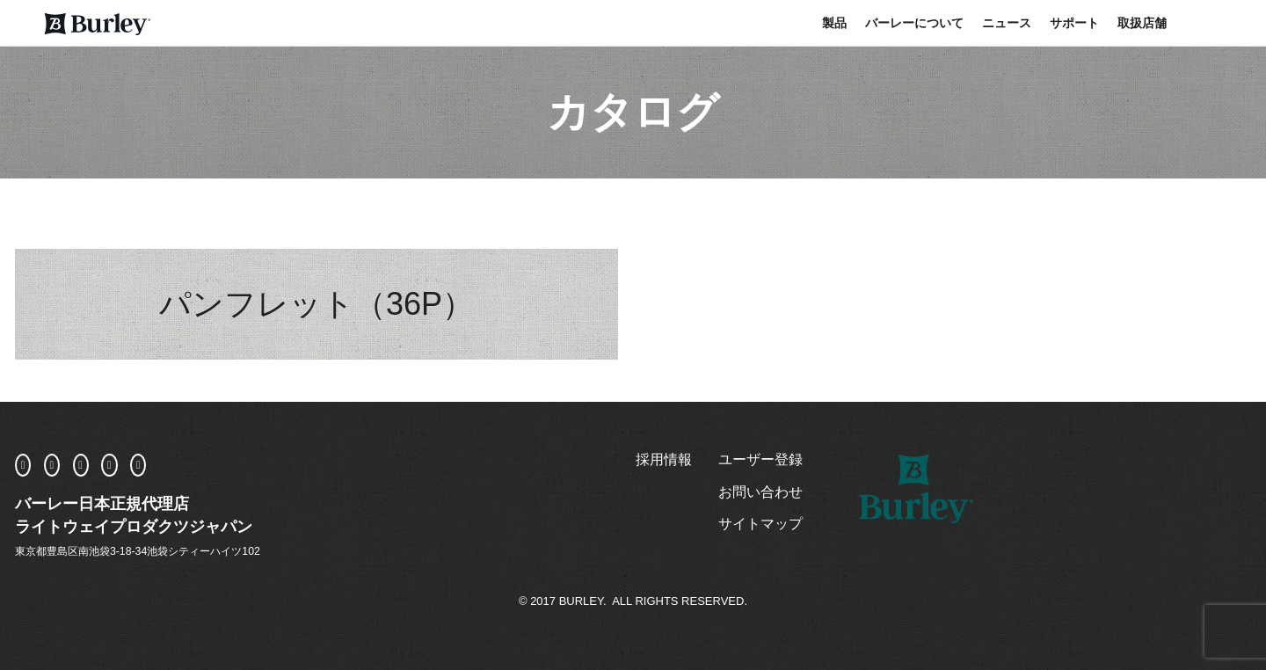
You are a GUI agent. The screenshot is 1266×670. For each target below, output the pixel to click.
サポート (1074, 23)
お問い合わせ (760, 491)
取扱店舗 (1142, 23)
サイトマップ (760, 523)
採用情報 (664, 459)
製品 (834, 23)
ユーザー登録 (760, 459)
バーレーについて (914, 23)
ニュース (1006, 23)
